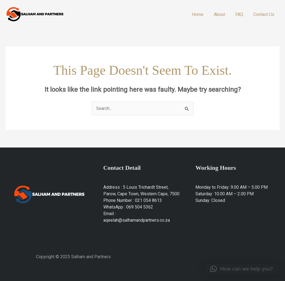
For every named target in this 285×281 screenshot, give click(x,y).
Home (203, 14)
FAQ (241, 14)
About (223, 14)
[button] (242, 268)
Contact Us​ (264, 14)
